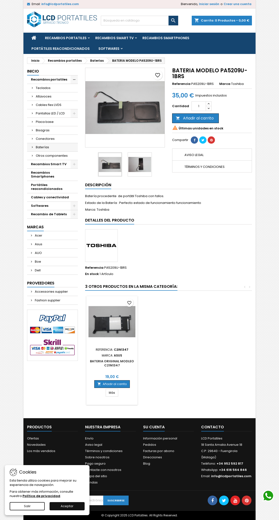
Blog (146, 463)
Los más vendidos (41, 451)
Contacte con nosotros (103, 470)
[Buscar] (139, 20)
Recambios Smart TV (114, 38)
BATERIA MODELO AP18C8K (165, 361)
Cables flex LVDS (48, 105)
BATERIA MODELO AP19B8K (112, 361)
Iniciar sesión (209, 4)
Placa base (45, 121)
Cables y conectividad (50, 197)
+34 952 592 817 (230, 463)
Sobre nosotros (97, 457)
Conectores (45, 138)
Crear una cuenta (237, 4)
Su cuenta (154, 427)
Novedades (36, 444)
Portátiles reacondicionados (60, 48)
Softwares (108, 48)
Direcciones (152, 457)
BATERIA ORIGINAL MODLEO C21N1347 (219, 363)
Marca (224, 84)
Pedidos (149, 444)
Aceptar (67, 506)
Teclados (43, 88)
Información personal (160, 438)
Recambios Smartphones (165, 38)
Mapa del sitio (96, 476)
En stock (92, 274)
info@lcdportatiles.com (60, 4)
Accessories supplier (51, 291)
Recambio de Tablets (49, 214)
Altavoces (43, 96)
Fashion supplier (47, 300)
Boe (37, 261)
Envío (89, 438)
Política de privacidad (41, 496)
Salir (27, 506)
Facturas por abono (158, 451)
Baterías (42, 147)
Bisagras (43, 130)
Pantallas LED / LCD (50, 113)
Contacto (212, 427)
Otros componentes (52, 155)
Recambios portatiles (66, 38)
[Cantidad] (198, 106)
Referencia (181, 84)
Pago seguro (95, 463)
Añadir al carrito (195, 118)
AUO (38, 253)
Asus (38, 244)
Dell (37, 270)
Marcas (35, 227)
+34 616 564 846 (233, 470)
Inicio (33, 71)
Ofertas (33, 438)
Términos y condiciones (104, 451)
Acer (38, 235)
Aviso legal (93, 444)
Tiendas (91, 482)
